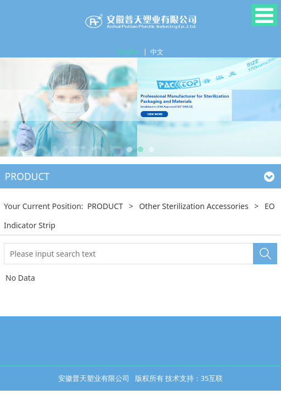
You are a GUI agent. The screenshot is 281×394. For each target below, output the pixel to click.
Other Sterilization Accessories (193, 206)
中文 (157, 51)
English (128, 51)
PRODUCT (105, 206)
